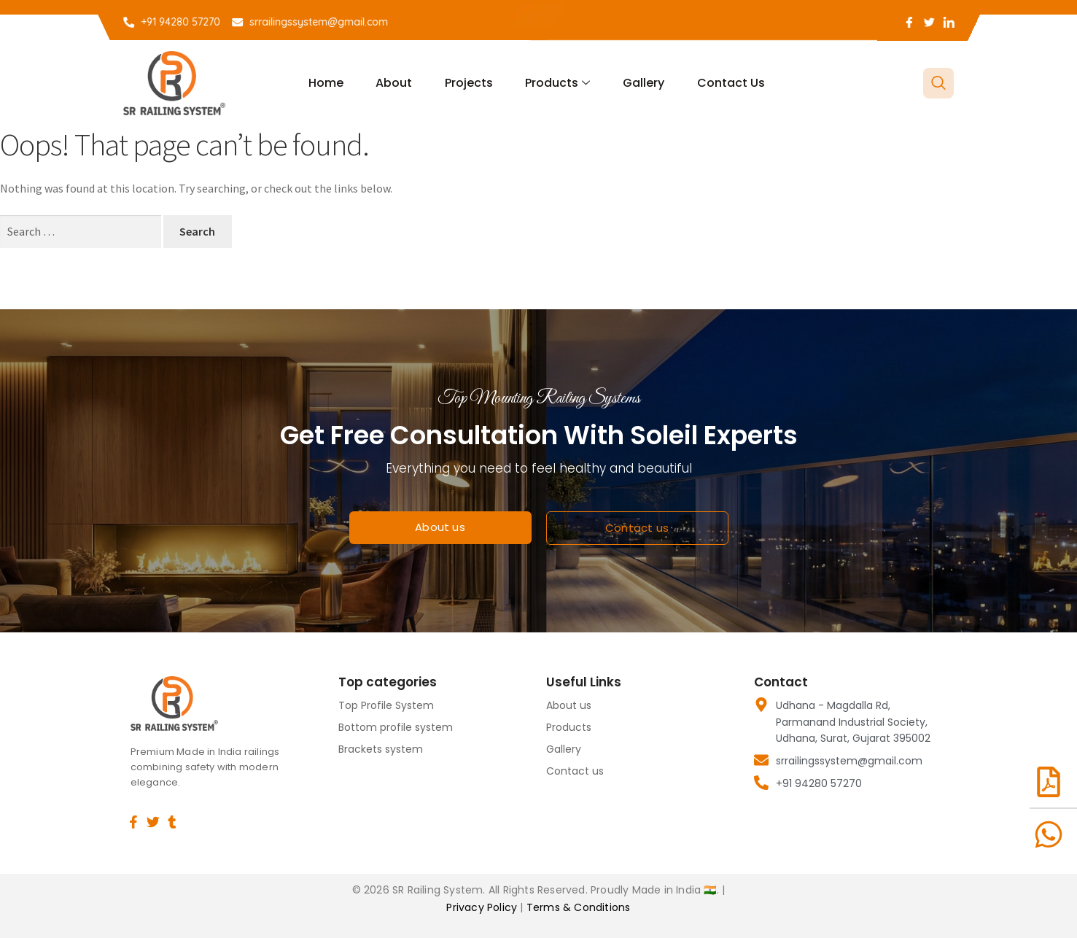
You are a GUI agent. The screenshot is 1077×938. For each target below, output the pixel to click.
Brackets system (380, 749)
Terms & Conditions (578, 907)
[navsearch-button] (938, 83)
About (399, 82)
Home (333, 82)
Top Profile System (386, 705)
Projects (470, 82)
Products (556, 82)
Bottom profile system (395, 727)
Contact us (723, 82)
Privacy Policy (483, 907)
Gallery (639, 82)
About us (568, 705)
